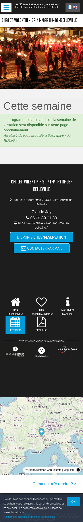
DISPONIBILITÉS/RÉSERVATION (41, 237)
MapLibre (69, 469)
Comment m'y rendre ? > (54, 484)
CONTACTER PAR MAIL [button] (41, 248)
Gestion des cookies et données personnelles (29, 516)
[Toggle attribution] (78, 470)
